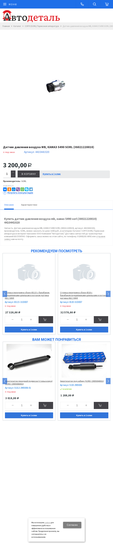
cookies (47, 522)
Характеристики (29, 204)
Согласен (72, 525)
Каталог (17, 26)
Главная (6, 26)
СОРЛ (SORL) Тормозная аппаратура (42, 26)
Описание (9, 204)
